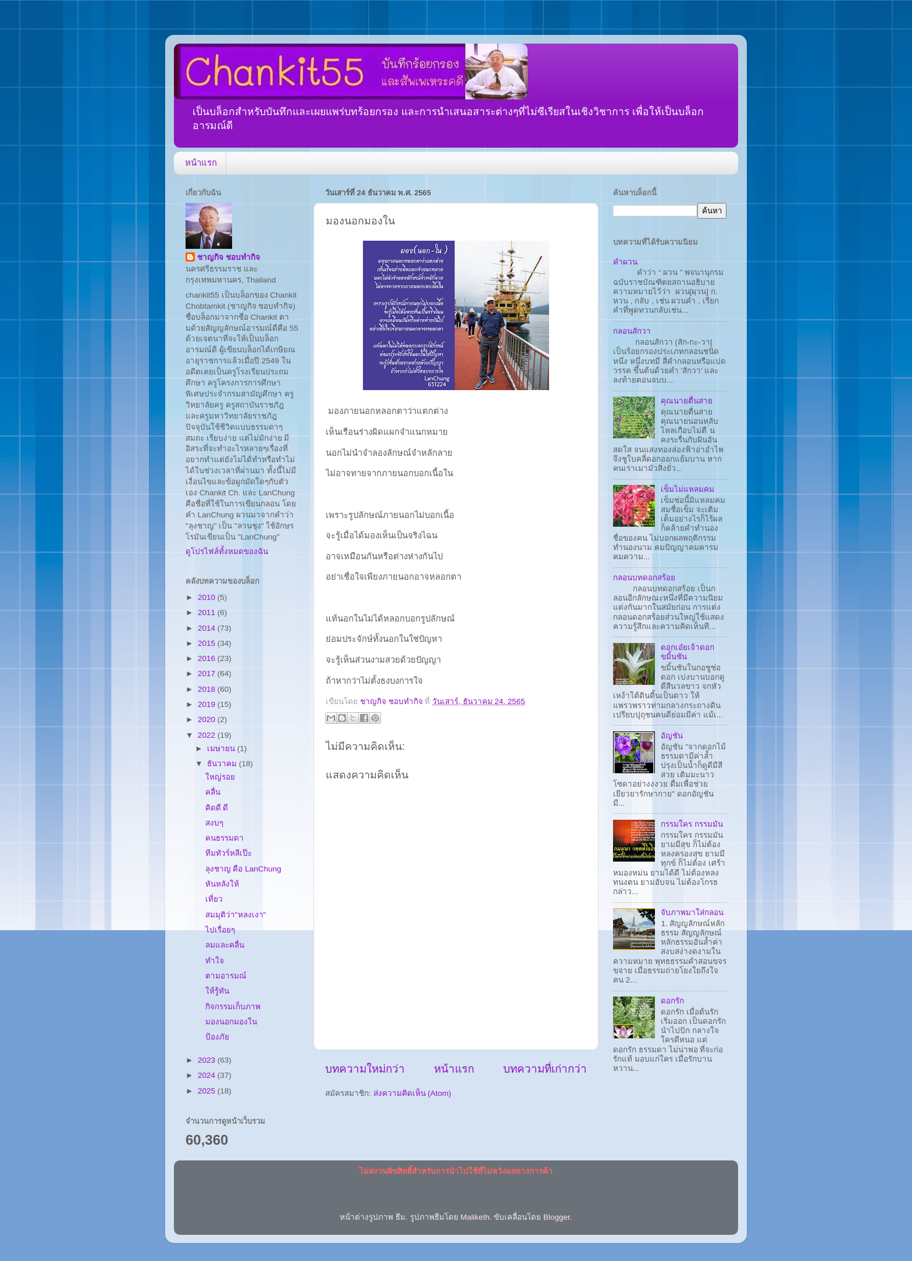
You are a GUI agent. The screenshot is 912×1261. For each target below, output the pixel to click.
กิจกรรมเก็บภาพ (233, 1006)
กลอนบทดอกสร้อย (644, 577)
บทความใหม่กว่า (365, 1069)
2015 (208, 643)
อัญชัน (672, 735)
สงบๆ (214, 823)
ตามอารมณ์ (226, 975)
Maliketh (474, 1217)
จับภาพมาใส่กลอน (692, 912)
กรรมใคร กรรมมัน (692, 824)
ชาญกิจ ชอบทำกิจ (228, 257)
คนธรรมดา (224, 838)
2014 (208, 628)
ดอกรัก (672, 1000)
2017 (208, 673)
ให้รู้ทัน (217, 991)
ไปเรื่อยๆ (220, 930)
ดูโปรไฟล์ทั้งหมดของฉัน (227, 551)
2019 (208, 704)
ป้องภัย (217, 1037)
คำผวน (625, 262)
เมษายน (222, 748)
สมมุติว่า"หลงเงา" (235, 914)
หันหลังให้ (222, 884)
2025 (208, 1091)
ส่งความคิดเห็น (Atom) (412, 1093)
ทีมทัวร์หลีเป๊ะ (228, 853)
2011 (208, 612)
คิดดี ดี (217, 807)
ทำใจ (214, 960)
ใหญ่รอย (220, 777)
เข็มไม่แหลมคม (687, 489)
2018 (208, 689)
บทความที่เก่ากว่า (545, 1069)
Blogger (556, 1217)
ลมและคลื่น (224, 945)
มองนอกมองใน (231, 1021)
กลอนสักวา (632, 331)
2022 (208, 735)
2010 (208, 597)
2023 (208, 1060)
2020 (208, 719)
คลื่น (212, 792)
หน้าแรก (201, 162)
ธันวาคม (223, 763)
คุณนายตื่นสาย (686, 400)
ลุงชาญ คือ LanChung (243, 869)
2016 (208, 658)
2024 (208, 1075)
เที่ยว (214, 899)
